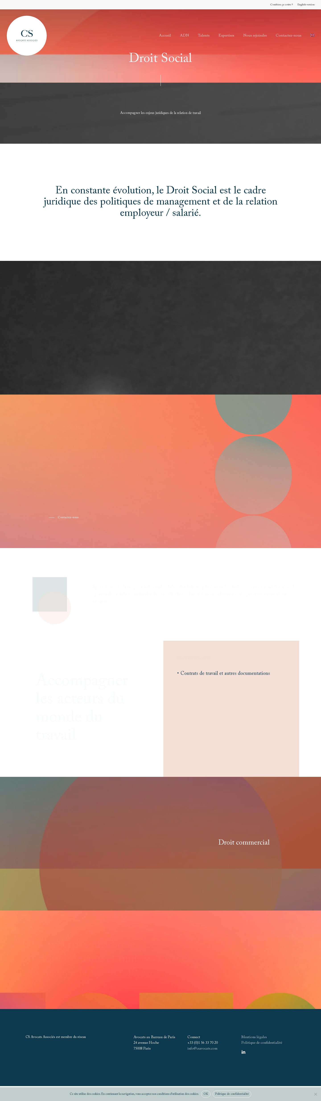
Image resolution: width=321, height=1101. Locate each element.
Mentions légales (254, 1037)
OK (206, 1094)
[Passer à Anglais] (312, 36)
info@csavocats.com (202, 1048)
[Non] (315, 1094)
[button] (64, 517)
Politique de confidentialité (261, 1043)
